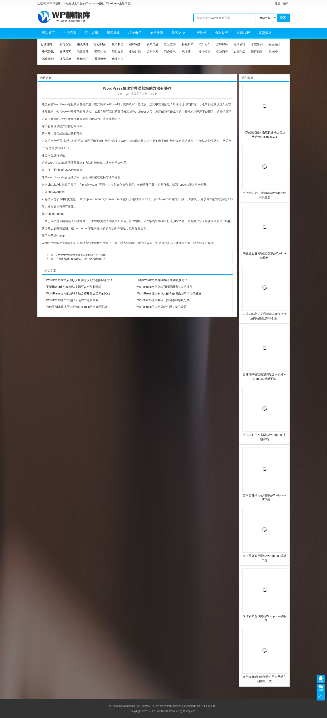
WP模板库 (132, 93)
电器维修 (83, 51)
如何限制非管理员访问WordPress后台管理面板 (76, 306)
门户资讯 (91, 33)
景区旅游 (178, 33)
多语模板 (243, 33)
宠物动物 (239, 44)
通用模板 (100, 58)
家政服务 (100, 44)
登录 (286, 3)
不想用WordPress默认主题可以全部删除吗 (79, 258)
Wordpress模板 (94, 3)
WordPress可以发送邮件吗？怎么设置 (162, 306)
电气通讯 (48, 51)
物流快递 (156, 33)
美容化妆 (100, 51)
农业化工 (239, 51)
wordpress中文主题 (175, 705)
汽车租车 (204, 44)
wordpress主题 (131, 705)
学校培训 (257, 44)
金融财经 (221, 33)
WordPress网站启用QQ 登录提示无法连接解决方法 (79, 280)
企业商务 (70, 33)
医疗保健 (257, 51)
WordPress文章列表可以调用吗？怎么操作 (82, 255)
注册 (277, 3)
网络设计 (187, 51)
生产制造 (200, 33)
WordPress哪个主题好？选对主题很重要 (72, 300)
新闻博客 (113, 33)
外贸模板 (265, 33)
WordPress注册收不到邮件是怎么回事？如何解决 (169, 293)
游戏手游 (152, 51)
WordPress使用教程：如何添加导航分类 (163, 300)
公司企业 (65, 44)
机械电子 (135, 33)
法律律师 (222, 44)
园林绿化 (274, 51)
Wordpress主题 (115, 3)
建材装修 (135, 44)
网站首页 (48, 33)
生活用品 (274, 44)
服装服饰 (187, 44)
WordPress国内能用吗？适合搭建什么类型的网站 (78, 293)
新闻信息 (152, 44)
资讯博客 (65, 51)
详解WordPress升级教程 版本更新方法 (162, 280)
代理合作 (117, 58)
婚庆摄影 (48, 58)
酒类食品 (117, 51)
